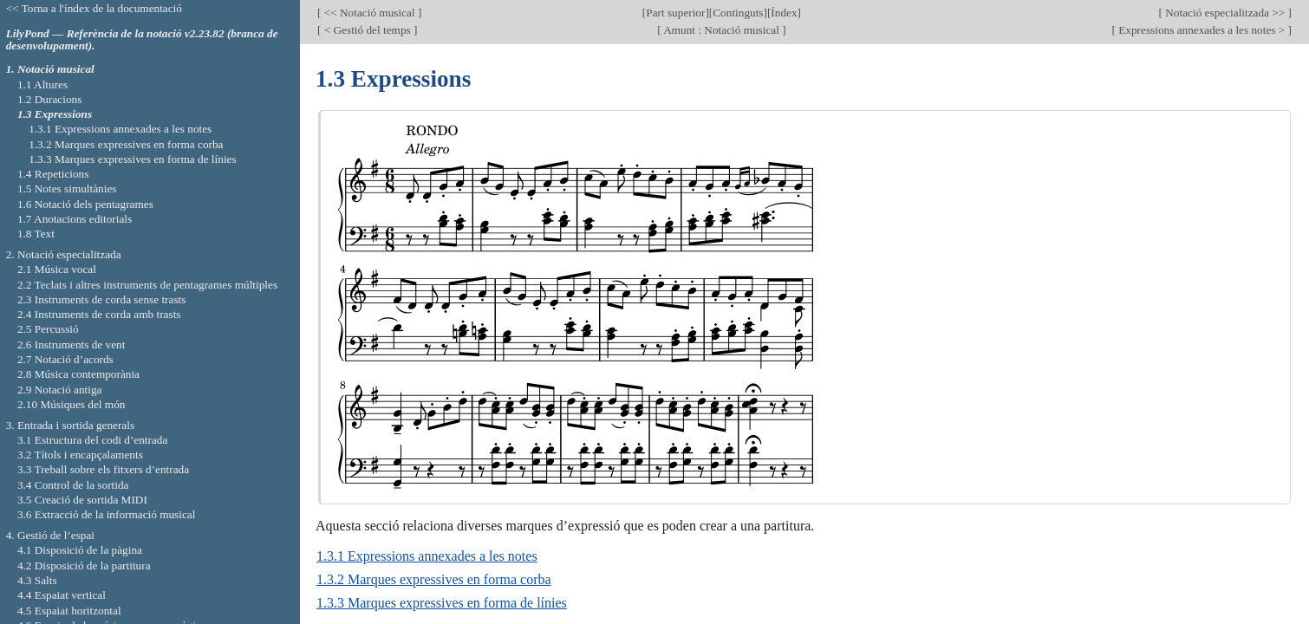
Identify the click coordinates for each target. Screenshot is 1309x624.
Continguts (738, 12)
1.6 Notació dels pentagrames (85, 204)
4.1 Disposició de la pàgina (79, 549)
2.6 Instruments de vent (71, 344)
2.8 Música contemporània (78, 373)
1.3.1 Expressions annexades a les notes (426, 556)
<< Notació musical (369, 12)
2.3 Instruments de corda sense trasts (101, 299)
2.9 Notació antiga (59, 389)
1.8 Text (36, 233)
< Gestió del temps (367, 29)
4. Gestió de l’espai (50, 535)
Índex (784, 12)
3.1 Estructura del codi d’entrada (92, 439)
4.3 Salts (37, 580)
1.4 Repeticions (53, 173)
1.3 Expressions (54, 113)
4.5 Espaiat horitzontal (69, 610)
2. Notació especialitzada (63, 254)
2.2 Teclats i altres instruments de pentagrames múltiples (147, 284)
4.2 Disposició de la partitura (84, 565)
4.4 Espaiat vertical (61, 594)
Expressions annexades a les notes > (1202, 29)
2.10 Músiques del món (71, 404)
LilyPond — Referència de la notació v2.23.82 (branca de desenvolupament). (142, 40)
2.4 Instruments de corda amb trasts (99, 314)
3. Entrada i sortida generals (70, 425)
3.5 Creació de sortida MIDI (82, 499)
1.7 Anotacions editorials (74, 218)
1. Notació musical (50, 68)
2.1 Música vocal (56, 269)
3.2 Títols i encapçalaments (80, 454)
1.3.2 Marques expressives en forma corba (433, 579)
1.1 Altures (42, 84)
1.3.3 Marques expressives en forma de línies (441, 602)
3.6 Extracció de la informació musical (106, 514)
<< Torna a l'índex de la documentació (94, 8)
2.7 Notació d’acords (65, 359)
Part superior (675, 12)
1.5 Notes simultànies (67, 188)
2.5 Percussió (48, 328)
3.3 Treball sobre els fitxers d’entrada (103, 469)
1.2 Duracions (49, 99)
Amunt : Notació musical (722, 29)
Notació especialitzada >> (1225, 12)
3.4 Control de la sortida (73, 484)
